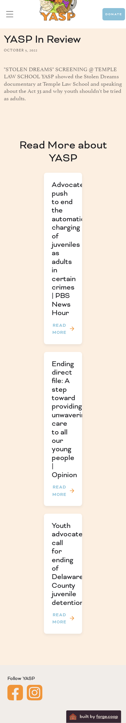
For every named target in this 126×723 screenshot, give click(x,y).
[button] (10, 14)
